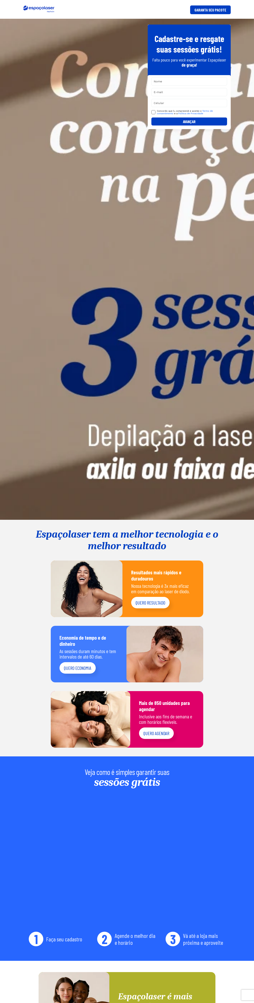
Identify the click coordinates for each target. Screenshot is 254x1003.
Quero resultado (150, 602)
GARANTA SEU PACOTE (210, 9)
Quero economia (77, 668)
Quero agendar (156, 733)
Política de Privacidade (190, 113)
